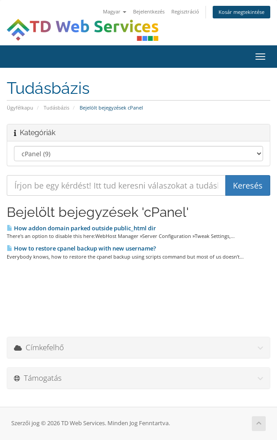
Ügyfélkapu (20, 107)
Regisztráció (185, 11)
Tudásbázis (56, 107)
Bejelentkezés (149, 11)
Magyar (114, 11)
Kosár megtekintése (241, 12)
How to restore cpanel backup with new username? (81, 248)
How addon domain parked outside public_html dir (81, 228)
